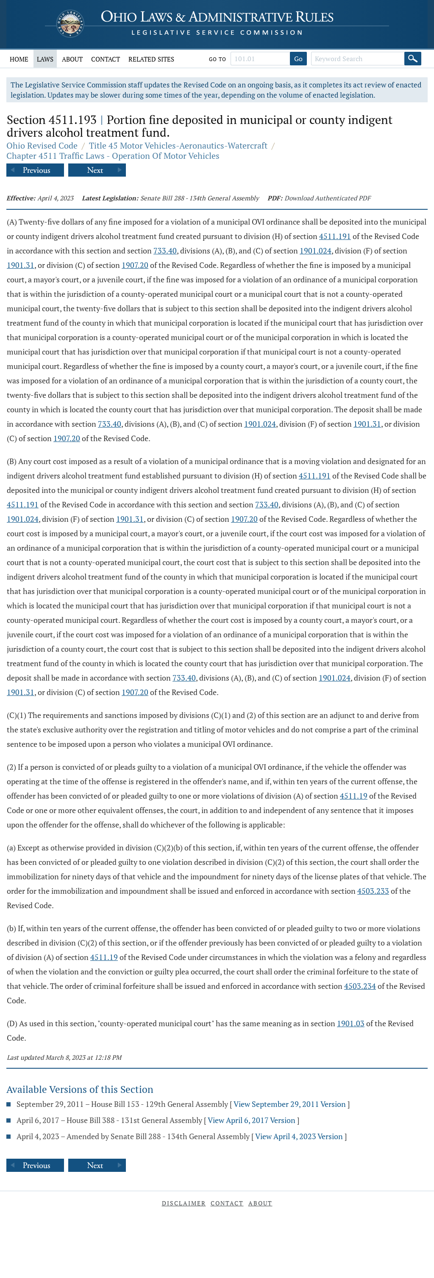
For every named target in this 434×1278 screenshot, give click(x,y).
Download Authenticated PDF (327, 198)
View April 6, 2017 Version (251, 1120)
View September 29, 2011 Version (290, 1104)
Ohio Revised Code (42, 145)
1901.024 (315, 250)
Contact (105, 59)
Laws (45, 59)
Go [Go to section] (298, 58)
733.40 (165, 250)
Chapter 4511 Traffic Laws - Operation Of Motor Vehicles (113, 155)
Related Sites (151, 59)
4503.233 (373, 891)
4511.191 (335, 236)
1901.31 (20, 265)
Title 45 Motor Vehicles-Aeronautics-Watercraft (178, 145)
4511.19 (353, 796)
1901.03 (350, 1023)
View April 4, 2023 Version (299, 1136)
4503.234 (360, 986)
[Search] (412, 58)
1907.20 (135, 265)
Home (19, 59)
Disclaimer (184, 1203)
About (72, 59)
